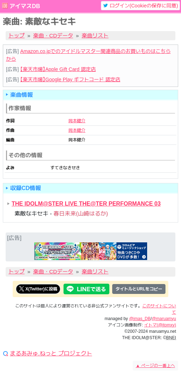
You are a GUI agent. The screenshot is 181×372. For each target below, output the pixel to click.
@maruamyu (164, 318)
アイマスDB (24, 6)
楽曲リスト (95, 36)
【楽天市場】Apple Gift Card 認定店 (58, 69)
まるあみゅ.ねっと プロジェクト (51, 353)
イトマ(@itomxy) (160, 325)
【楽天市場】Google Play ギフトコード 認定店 (70, 79)
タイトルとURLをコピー (138, 289)
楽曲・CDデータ (53, 36)
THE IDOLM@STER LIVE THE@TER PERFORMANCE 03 (86, 204)
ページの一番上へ (155, 365)
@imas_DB (140, 318)
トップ (16, 36)
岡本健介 (76, 120)
